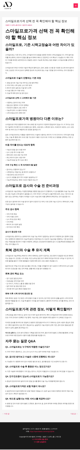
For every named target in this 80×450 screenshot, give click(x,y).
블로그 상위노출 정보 (13, 26)
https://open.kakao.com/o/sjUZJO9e (42, 432)
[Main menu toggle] (76, 6)
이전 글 (5, 414)
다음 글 (74, 414)
